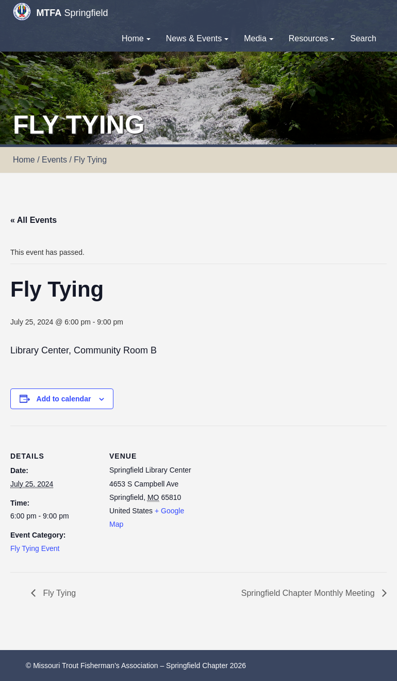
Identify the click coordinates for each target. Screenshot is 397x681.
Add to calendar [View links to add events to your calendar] (64, 399)
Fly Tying (58, 593)
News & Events (197, 38)
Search (363, 38)
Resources (312, 38)
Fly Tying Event (34, 548)
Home (136, 38)
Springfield (60, 12)
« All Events (33, 220)
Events (54, 159)
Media (258, 38)
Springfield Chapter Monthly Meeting (309, 593)
